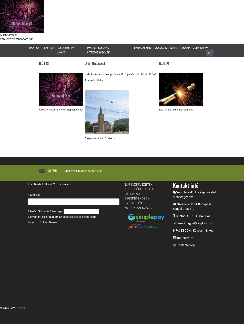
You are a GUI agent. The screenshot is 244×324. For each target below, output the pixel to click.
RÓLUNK (49, 48)
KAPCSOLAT (200, 48)
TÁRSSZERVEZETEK (138, 184)
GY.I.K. (174, 48)
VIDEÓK (185, 48)
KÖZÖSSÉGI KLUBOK (139, 189)
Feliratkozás (35, 222)
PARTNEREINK (143, 48)
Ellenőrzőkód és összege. (45, 211)
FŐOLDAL (35, 48)
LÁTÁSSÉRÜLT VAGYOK (65, 50)
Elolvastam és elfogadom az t (60, 216)
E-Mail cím (34, 195)
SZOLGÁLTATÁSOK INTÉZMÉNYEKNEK (98, 50)
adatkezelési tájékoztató (77, 216)
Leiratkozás (50, 222)
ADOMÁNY (160, 48)
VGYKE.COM (17, 308)
